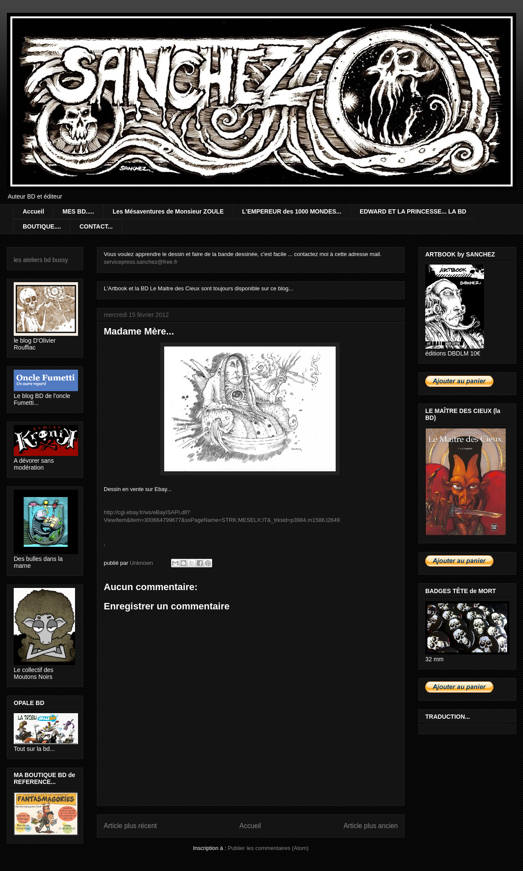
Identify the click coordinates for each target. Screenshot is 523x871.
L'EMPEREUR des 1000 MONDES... (291, 211)
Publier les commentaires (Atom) (268, 848)
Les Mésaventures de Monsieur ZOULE (168, 211)
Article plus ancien (370, 825)
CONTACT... (96, 226)
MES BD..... (78, 211)
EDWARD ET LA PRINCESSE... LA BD (413, 211)
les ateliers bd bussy (41, 259)
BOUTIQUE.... (42, 226)
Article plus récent (130, 825)
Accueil (33, 211)
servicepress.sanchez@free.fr (140, 262)
